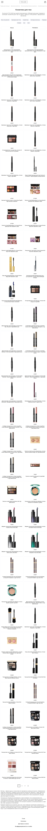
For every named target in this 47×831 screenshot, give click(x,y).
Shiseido (19, 22)
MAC (29, 22)
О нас (23, 818)
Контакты (23, 821)
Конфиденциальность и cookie (23, 826)
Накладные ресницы (35, 19)
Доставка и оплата (23, 823)
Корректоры (25, 19)
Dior (24, 22)
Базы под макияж (5, 19)
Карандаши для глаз (16, 19)
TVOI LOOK (23, 2)
